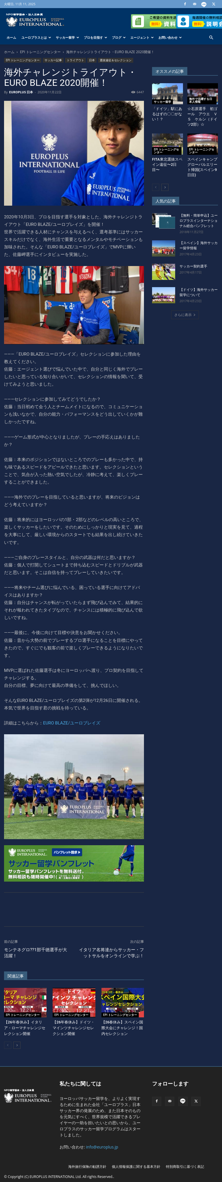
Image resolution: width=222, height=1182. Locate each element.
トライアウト (75, 60)
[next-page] (17, 1045)
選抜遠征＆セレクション (116, 60)
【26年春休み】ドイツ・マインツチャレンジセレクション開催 (74, 1028)
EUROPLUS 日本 (21, 92)
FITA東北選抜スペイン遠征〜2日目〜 (167, 164)
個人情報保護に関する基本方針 (136, 1166)
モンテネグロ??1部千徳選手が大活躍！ (35, 952)
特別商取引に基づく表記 (185, 1166)
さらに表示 (185, 314)
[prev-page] (7, 1045)
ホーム (11, 37)
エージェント (142, 37)
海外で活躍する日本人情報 (200, 100)
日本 (92, 60)
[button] (211, 37)
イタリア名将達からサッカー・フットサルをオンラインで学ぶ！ (111, 952)
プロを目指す (95, 37)
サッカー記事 (53, 60)
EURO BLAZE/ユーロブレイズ (71, 723)
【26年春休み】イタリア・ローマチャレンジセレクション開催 (24, 1028)
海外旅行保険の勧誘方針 (87, 1166)
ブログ (119, 37)
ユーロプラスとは (36, 37)
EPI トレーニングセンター (40, 51)
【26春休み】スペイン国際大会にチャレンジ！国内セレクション (122, 1028)
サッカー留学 (67, 37)
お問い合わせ (170, 37)
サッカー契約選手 (193, 266)
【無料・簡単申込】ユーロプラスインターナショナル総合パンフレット (199, 220)
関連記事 (16, 976)
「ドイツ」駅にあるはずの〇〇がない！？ (167, 114)
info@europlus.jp (102, 1147)
